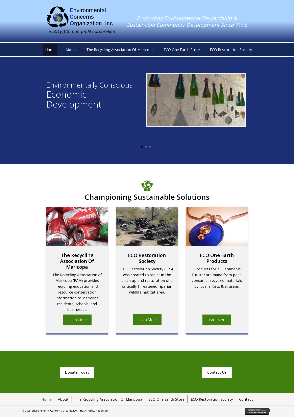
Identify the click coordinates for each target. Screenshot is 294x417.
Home (46, 399)
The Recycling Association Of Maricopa (108, 399)
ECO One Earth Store (166, 399)
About (63, 399)
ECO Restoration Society (212, 399)
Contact (246, 399)
